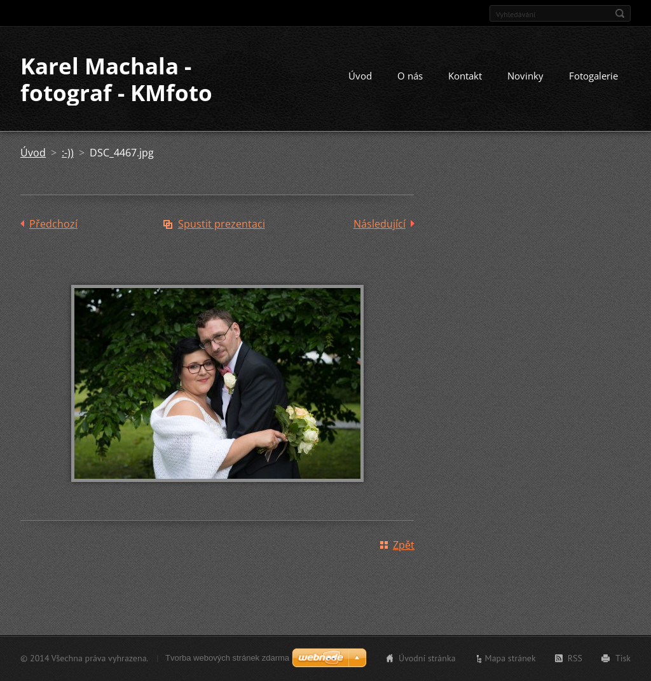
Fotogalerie (593, 75)
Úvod (360, 75)
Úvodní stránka (427, 658)
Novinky (525, 75)
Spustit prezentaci (221, 224)
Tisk (623, 658)
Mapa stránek (510, 658)
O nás (410, 75)
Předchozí (53, 224)
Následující (379, 224)
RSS (575, 658)
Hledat (620, 13)
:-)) (68, 153)
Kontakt (465, 75)
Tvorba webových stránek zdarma (227, 658)
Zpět (404, 545)
